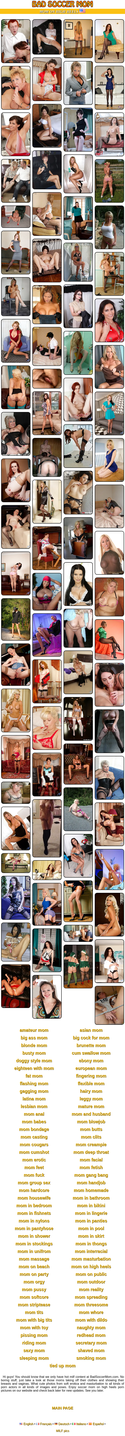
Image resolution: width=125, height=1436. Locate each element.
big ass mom (34, 1037)
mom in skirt (91, 1236)
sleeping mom (34, 1358)
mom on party (33, 1274)
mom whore (91, 1312)
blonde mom (34, 1045)
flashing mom (34, 1083)
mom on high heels (91, 1266)
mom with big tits (34, 1319)
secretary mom (91, 1342)
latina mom (33, 1098)
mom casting (34, 1136)
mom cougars (34, 1144)
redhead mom (91, 1335)
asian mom (91, 1030)
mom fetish (91, 1167)
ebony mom (91, 1060)
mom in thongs (91, 1243)
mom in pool (91, 1228)
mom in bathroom (90, 1197)
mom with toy (34, 1327)
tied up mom (62, 1365)
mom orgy (34, 1281)
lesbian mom (34, 1106)
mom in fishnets (34, 1213)
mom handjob (91, 1182)
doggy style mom (34, 1060)
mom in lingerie (91, 1213)
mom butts (91, 1129)
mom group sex (34, 1182)
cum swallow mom (91, 1052)
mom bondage (34, 1129)
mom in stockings (34, 1243)
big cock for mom (91, 1037)
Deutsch (64, 1424)
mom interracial (91, 1251)
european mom (91, 1068)
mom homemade (91, 1190)
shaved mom (91, 1350)
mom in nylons (33, 1220)
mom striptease (34, 1304)
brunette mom (91, 1045)
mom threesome (91, 1304)
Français (46, 1424)
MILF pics (62, 1430)
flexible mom (91, 1083)
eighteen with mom (34, 1068)
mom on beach (33, 1266)
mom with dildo (91, 1319)
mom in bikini (91, 1205)
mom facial (91, 1159)
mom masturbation (91, 1258)
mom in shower (34, 1236)
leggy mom (91, 1098)
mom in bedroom (34, 1205)
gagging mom (34, 1091)
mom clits (91, 1136)
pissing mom (34, 1335)
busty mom (34, 1052)
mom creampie (91, 1144)
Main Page (62, 1408)
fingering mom (91, 1075)
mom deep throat (91, 1152)
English (28, 1424)
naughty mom (91, 1327)
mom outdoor (91, 1281)
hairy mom (91, 1091)
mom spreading (91, 1297)
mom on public (91, 1274)
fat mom (33, 1075)
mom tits (34, 1312)
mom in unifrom (34, 1251)
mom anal (34, 1114)
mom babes (34, 1121)
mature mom (91, 1106)
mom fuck (34, 1175)
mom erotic (34, 1159)
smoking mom (91, 1358)
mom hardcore (34, 1190)
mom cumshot (34, 1152)
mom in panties (91, 1220)
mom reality (91, 1289)
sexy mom (34, 1350)
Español (98, 1424)
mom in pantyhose (34, 1228)
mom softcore (33, 1297)
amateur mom (34, 1030)
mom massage (34, 1258)
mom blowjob (91, 1121)
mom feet (34, 1167)
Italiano (81, 1424)
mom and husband (91, 1114)
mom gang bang (91, 1175)
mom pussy (34, 1289)
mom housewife (34, 1197)
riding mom (34, 1342)
